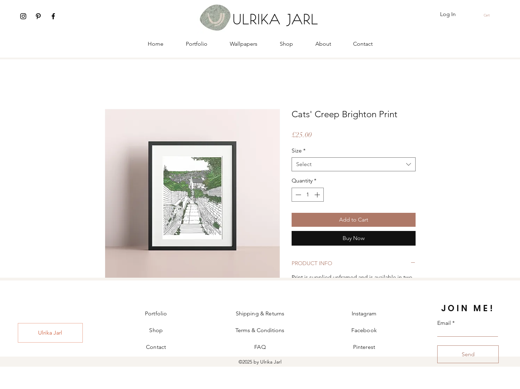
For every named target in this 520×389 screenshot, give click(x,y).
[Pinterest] (38, 16)
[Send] (468, 354)
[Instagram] (23, 16)
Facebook (364, 330)
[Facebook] (53, 16)
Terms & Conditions (259, 330)
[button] (490, 15)
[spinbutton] (307, 194)
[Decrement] (297, 194)
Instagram (364, 313)
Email (444, 323)
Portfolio (156, 313)
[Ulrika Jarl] (50, 333)
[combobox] (354, 164)
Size (299, 150)
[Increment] (318, 194)
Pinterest (364, 347)
